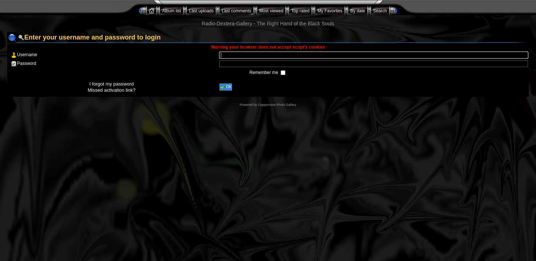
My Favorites (329, 10)
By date (357, 10)
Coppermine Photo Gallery (277, 105)
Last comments (236, 10)
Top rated (300, 10)
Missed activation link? (112, 90)
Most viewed (271, 10)
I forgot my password (111, 84)
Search (380, 10)
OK (226, 87)
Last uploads (201, 10)
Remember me (265, 72)
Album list (171, 10)
